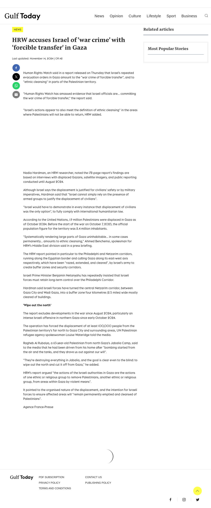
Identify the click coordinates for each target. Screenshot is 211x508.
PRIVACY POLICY (49, 482)
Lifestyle (154, 16)
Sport (171, 16)
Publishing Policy (98, 482)
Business (189, 16)
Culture (135, 16)
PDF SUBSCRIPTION (51, 477)
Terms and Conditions (55, 488)
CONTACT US (93, 477)
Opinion (116, 16)
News (99, 16)
